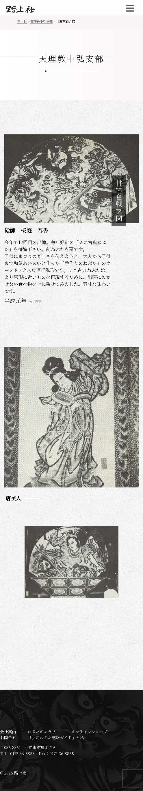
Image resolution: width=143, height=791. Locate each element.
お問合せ (8, 737)
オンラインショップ (89, 732)
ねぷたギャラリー (43, 732)
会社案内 (8, 732)
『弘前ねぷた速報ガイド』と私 (55, 737)
